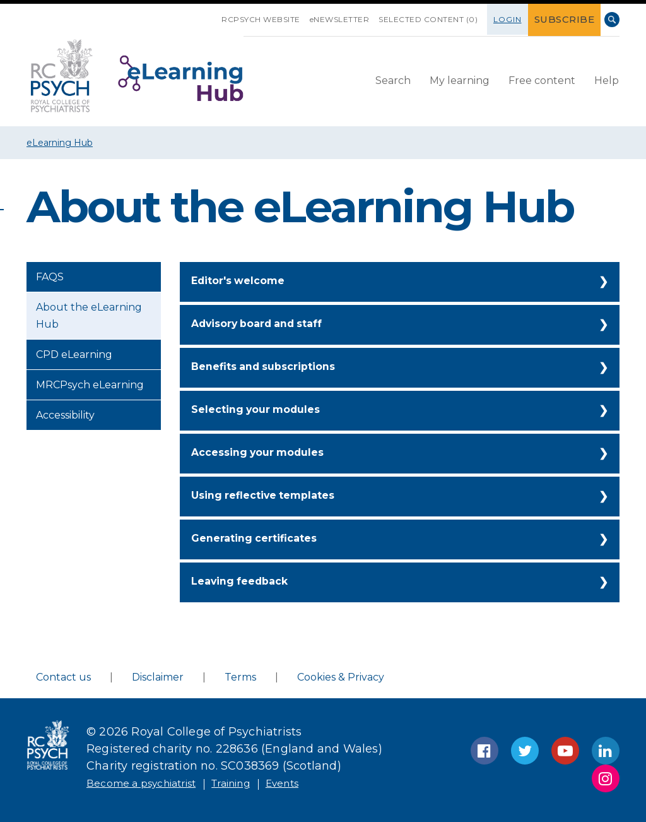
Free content (541, 79)
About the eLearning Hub (89, 315)
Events (314, 783)
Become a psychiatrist (150, 783)
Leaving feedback (245, 582)
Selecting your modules (262, 410)
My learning (460, 79)
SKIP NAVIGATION (223, 14)
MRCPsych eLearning (90, 385)
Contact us (63, 677)
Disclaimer (158, 677)
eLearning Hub (59, 142)
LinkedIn (606, 751)
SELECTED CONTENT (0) (438, 19)
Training (255, 783)
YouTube (565, 751)
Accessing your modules (265, 453)
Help (606, 79)
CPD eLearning (74, 354)
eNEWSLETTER (350, 19)
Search (612, 19)
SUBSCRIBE (570, 19)
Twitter (525, 751)
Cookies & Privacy (340, 677)
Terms (240, 677)
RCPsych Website (271, 19)
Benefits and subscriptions (271, 367)
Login (518, 19)
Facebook (484, 751)
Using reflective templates (271, 496)
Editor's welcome (243, 282)
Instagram (606, 778)
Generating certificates (261, 539)
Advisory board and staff (266, 324)
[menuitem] (393, 80)
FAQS (50, 277)
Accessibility (65, 415)
